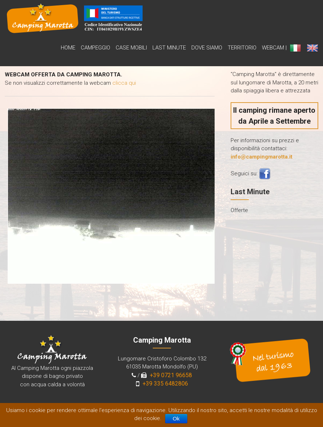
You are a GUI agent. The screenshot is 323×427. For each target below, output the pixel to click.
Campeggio (95, 47)
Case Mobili (131, 47)
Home (68, 47)
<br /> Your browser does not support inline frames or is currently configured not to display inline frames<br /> (110, 194)
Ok (176, 418)
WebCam (273, 47)
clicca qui (124, 83)
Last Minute (169, 47)
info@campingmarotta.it (261, 156)
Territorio (242, 47)
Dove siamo (206, 47)
